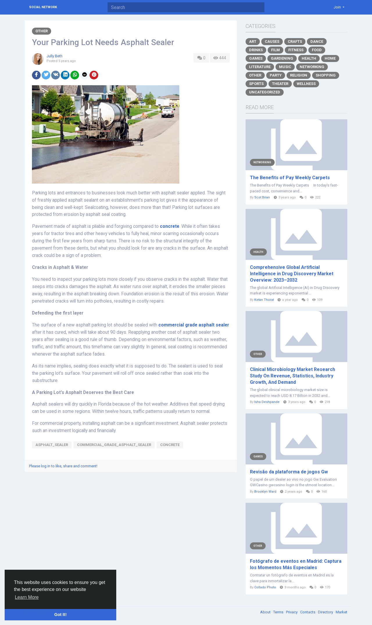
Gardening (282, 58)
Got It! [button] (60, 614)
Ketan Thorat (264, 300)
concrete (170, 445)
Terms (278, 612)
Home (330, 58)
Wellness (306, 83)
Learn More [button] (27, 597)
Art (252, 41)
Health (309, 58)
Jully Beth (54, 56)
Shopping (326, 75)
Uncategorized (264, 92)
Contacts (308, 612)
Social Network (43, 7)
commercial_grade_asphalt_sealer (114, 445)
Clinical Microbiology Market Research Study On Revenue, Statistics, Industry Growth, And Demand (292, 376)
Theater (280, 83)
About (265, 612)
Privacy (292, 612)
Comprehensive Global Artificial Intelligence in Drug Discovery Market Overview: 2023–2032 (291, 273)
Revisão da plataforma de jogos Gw (289, 472)
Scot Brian (262, 197)
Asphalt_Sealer (51, 445)
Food (317, 50)
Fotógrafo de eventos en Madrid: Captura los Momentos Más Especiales (295, 564)
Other (41, 31)
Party (276, 75)
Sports (256, 83)
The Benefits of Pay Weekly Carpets (290, 177)
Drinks (256, 50)
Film (275, 50)
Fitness (295, 50)
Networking (312, 67)
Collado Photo (265, 587)
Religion (298, 75)
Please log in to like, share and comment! (63, 466)
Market (341, 612)
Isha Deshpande (267, 402)
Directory (326, 612)
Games (255, 58)
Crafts (295, 41)
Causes (272, 41)
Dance (316, 41)
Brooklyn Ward (265, 491)
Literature (260, 67)
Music (285, 67)
